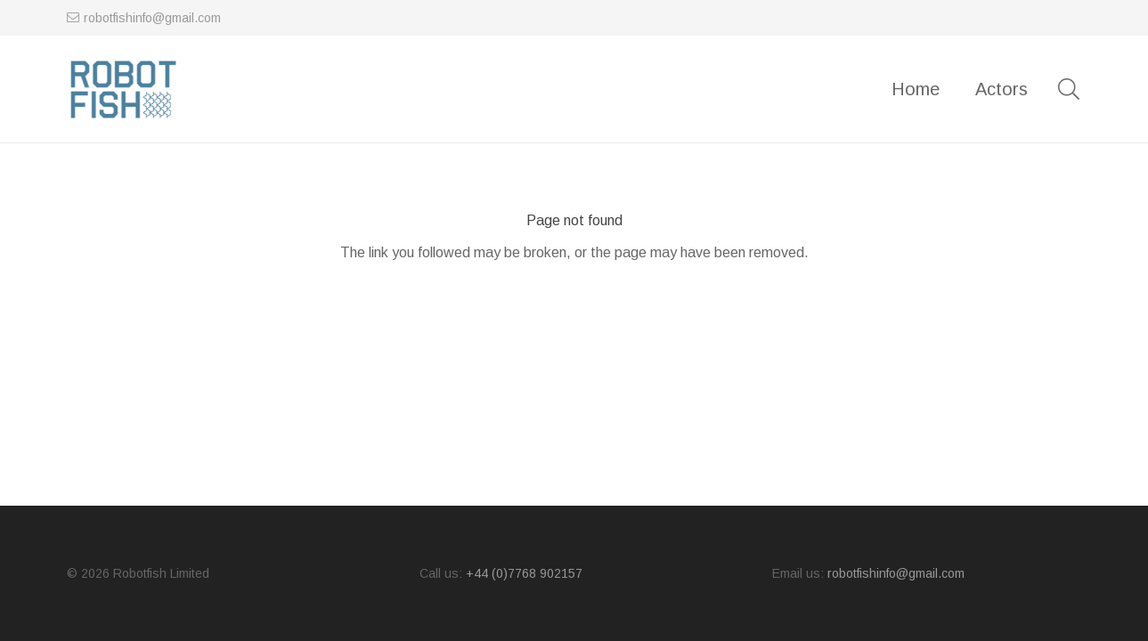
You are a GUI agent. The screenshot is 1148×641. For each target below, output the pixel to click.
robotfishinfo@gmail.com (896, 573)
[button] (1069, 89)
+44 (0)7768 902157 (524, 573)
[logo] (123, 89)
